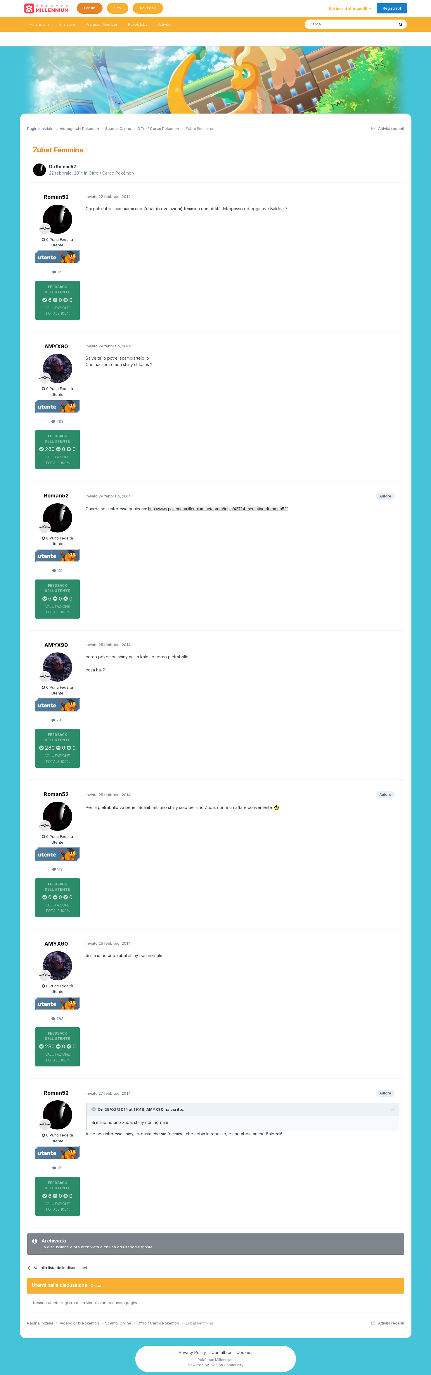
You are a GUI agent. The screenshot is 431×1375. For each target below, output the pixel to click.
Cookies (244, 1352)
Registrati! (392, 8)
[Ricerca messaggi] (335, 24)
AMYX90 (56, 346)
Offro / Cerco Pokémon (111, 172)
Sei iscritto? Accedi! (350, 8)
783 (57, 421)
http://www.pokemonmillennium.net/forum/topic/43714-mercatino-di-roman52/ (218, 509)
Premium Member (101, 24)
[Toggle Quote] (94, 1109)
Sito (117, 8)
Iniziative (67, 24)
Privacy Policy (192, 1352)
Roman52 (66, 166)
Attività (164, 24)
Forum (89, 8)
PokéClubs (138, 24)
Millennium (39, 24)
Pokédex (148, 8)
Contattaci (221, 1352)
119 (57, 271)
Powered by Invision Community (215, 1365)
